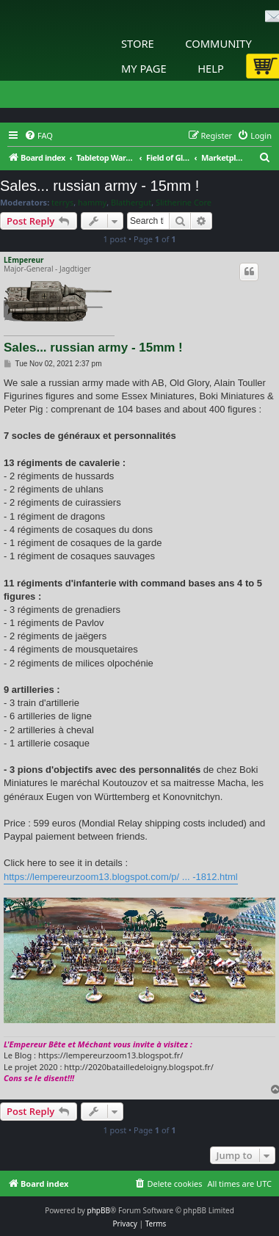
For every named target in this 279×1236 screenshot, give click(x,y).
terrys (62, 202)
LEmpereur (23, 259)
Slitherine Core (183, 202)
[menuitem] (38, 136)
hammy (92, 202)
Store (137, 43)
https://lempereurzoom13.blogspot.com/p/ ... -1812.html (121, 876)
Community (218, 43)
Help (211, 68)
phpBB (98, 1210)
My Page (144, 68)
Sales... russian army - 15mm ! (99, 186)
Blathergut (131, 202)
